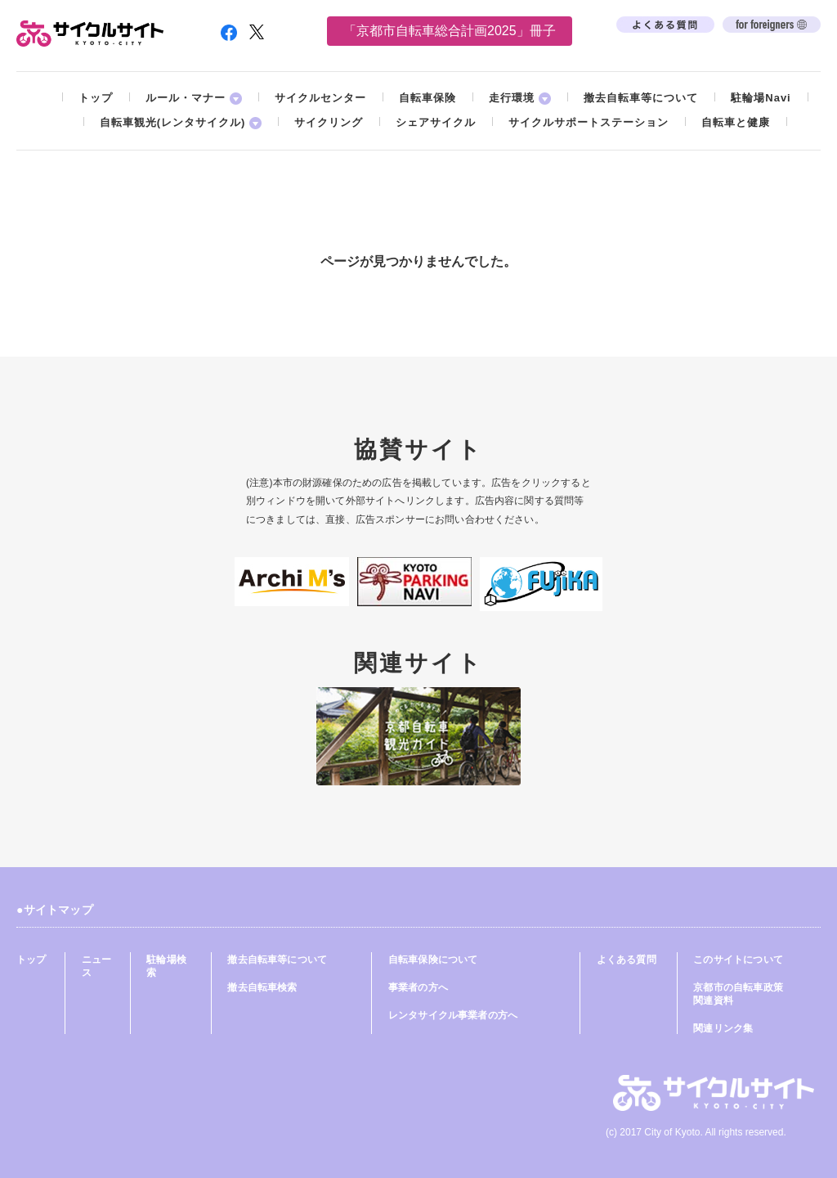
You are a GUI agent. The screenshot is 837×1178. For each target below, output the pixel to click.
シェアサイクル (436, 122)
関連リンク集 (723, 1028)
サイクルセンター (320, 97)
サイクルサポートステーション (588, 122)
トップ (95, 97)
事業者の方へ (418, 987)
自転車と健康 (735, 122)
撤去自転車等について (641, 97)
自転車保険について (433, 959)
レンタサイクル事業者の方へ (452, 1015)
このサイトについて (738, 959)
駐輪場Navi (760, 97)
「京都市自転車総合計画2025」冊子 (449, 31)
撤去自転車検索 (262, 987)
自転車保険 (427, 97)
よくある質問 (626, 959)
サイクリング (328, 122)
